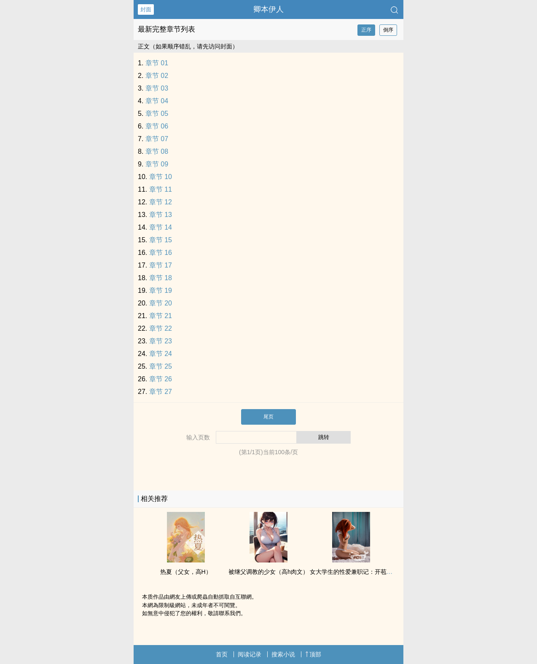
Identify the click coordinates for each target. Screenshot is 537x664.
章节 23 (160, 341)
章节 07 (156, 138)
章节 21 (160, 315)
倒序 (388, 30)
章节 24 (160, 353)
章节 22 (160, 328)
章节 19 (160, 290)
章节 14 (160, 227)
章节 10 (160, 176)
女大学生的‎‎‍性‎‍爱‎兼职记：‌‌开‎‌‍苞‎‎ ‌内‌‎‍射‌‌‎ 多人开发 (367, 571)
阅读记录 (249, 654)
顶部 (313, 654)
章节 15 (160, 240)
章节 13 (160, 214)
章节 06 (156, 126)
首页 (222, 654)
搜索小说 (283, 654)
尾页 (268, 417)
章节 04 (156, 100)
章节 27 (160, 391)
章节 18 (160, 277)
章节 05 (156, 113)
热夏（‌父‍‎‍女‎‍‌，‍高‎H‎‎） (186, 571)
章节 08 (156, 151)
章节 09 (156, 164)
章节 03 (156, 88)
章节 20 (160, 303)
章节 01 (156, 63)
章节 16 (160, 252)
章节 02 (156, 75)
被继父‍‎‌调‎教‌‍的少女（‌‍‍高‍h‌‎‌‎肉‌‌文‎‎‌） (268, 571)
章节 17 (160, 265)
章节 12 (160, 202)
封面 (145, 9)
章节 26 (160, 379)
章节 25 (160, 366)
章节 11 (160, 189)
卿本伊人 (268, 9)
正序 (366, 30)
